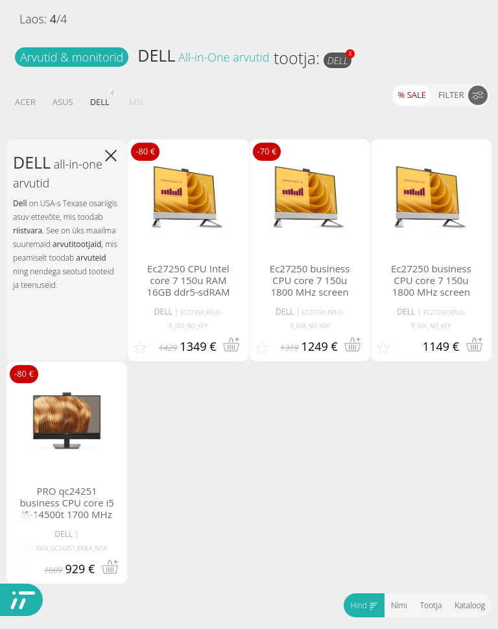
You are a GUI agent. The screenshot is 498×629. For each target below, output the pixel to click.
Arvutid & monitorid (71, 57)
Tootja (431, 605)
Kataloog (470, 605)
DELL (156, 55)
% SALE (412, 95)
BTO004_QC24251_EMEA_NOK (67, 548)
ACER (25, 102)
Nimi (399, 605)
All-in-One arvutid (223, 57)
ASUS (63, 102)
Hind (364, 605)
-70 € (267, 151)
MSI (136, 102)
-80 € (145, 151)
